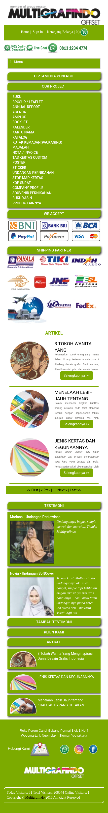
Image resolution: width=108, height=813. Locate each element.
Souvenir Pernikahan (31, 193)
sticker (19, 168)
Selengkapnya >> (77, 375)
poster (18, 162)
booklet (20, 122)
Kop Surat (21, 183)
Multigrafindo (35, 797)
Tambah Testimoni (54, 622)
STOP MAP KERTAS (27, 178)
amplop (19, 117)
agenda (19, 112)
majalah (20, 147)
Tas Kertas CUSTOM (29, 157)
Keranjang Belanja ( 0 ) (62, 32)
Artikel (54, 642)
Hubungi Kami (29, 748)
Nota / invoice (25, 153)
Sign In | (38, 32)
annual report (26, 107)
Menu (16, 62)
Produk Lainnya (26, 203)
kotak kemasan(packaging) (37, 142)
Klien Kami (54, 632)
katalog (20, 137)
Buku (16, 97)
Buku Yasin (22, 198)
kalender (21, 127)
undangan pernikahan (33, 173)
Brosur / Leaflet (27, 102)
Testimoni (54, 505)
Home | (25, 32)
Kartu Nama (23, 132)
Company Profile (27, 188)
